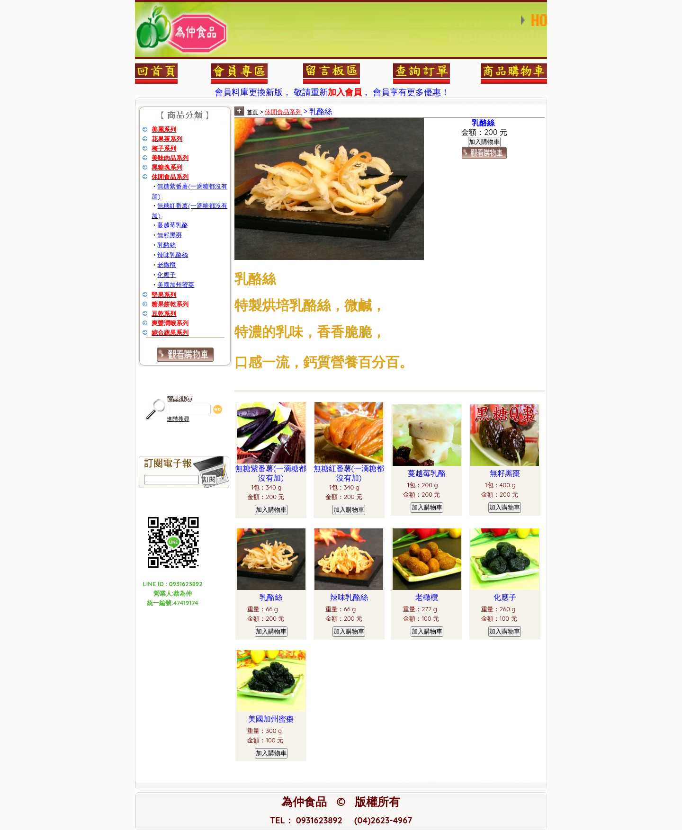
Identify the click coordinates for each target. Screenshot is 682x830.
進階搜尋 (178, 419)
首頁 (252, 112)
